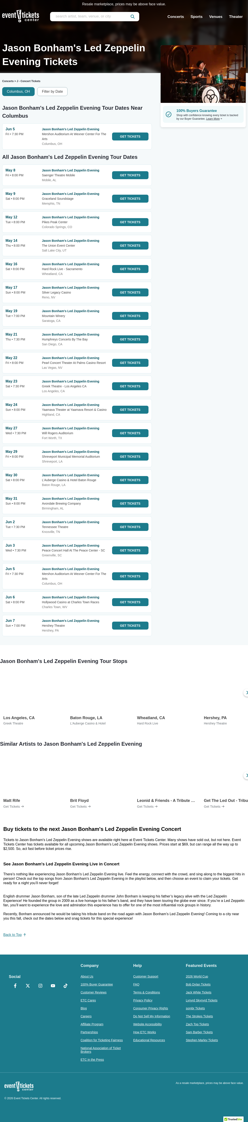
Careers (86, 1016)
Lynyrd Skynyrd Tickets (201, 1000)
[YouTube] (53, 986)
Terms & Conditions (146, 992)
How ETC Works (144, 1032)
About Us (87, 976)
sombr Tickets (195, 1008)
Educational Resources (149, 1040)
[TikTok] (65, 986)
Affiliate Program (92, 1024)
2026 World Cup (197, 976)
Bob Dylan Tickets (198, 984)
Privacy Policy (142, 1000)
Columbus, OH (18, 91)
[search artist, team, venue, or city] (94, 16)
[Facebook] (15, 986)
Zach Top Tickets (197, 1024)
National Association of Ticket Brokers (101, 1049)
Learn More (214, 118)
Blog (84, 1008)
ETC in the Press (92, 1059)
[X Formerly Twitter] (27, 986)
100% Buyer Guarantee (97, 984)
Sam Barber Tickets (199, 1032)
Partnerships (89, 1032)
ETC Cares (88, 1000)
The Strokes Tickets (199, 1016)
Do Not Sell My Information (151, 1016)
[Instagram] (40, 986)
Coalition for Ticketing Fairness (102, 1040)
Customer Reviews (93, 992)
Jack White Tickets (198, 992)
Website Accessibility (147, 1024)
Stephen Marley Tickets (202, 1040)
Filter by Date (52, 91)
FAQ (136, 984)
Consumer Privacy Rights (150, 1008)
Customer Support (145, 976)
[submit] (132, 16)
